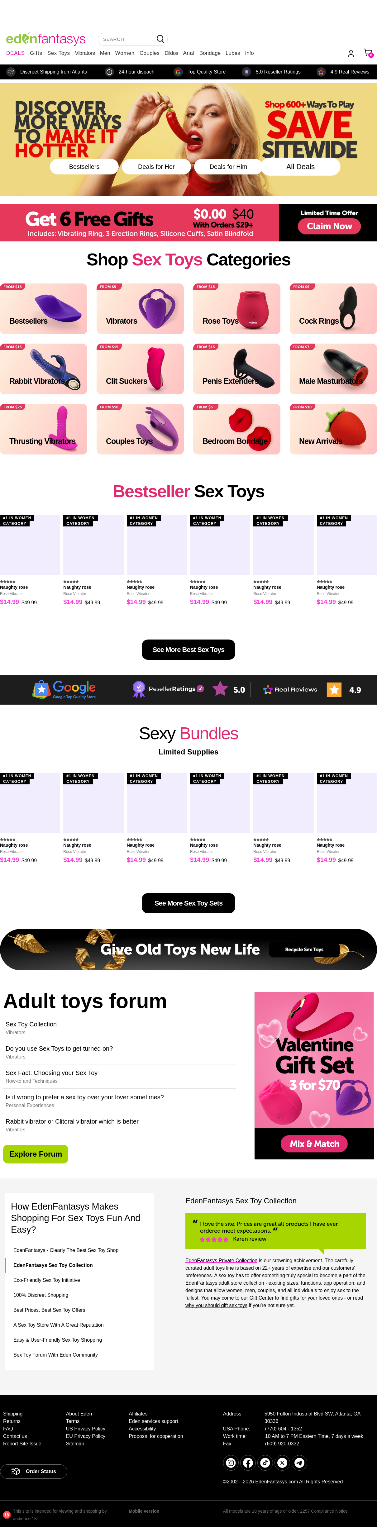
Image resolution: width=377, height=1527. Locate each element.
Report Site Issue (22, 1443)
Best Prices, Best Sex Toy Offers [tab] (49, 1310)
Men (105, 53)
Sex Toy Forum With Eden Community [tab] (55, 1355)
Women (125, 53)
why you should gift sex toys (216, 1305)
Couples (150, 53)
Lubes (233, 53)
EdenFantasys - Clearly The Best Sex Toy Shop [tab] (65, 1250)
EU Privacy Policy (85, 1436)
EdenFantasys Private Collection (221, 1260)
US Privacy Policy (85, 1428)
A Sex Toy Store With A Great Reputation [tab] (58, 1325)
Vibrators (85, 53)
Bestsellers (84, 166)
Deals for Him (228, 166)
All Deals (300, 167)
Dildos (171, 53)
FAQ (8, 1428)
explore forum (35, 1154)
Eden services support (153, 1421)
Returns (12, 1421)
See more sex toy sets (188, 903)
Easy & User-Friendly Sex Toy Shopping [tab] (57, 1340)
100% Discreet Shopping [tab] (40, 1295)
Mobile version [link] (144, 1511)
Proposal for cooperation (156, 1436)
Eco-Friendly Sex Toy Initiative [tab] (46, 1280)
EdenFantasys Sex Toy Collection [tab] (53, 1265)
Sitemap (75, 1443)
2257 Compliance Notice (324, 1511)
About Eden (79, 1413)
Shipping (12, 1413)
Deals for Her (156, 166)
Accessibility (142, 1428)
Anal (188, 53)
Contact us (15, 1436)
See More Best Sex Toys (189, 650)
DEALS (15, 53)
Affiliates (138, 1413)
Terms (73, 1421)
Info (249, 53)
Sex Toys (58, 53)
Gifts (36, 53)
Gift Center (261, 1298)
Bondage (210, 53)
